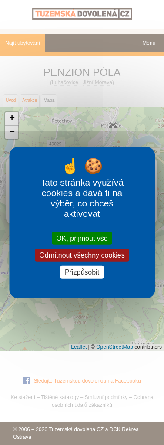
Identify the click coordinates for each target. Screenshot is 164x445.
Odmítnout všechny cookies (82, 255)
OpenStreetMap (114, 347)
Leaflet (79, 347)
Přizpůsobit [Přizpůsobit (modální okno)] (82, 272)
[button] (11, 119)
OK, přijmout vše (81, 238)
